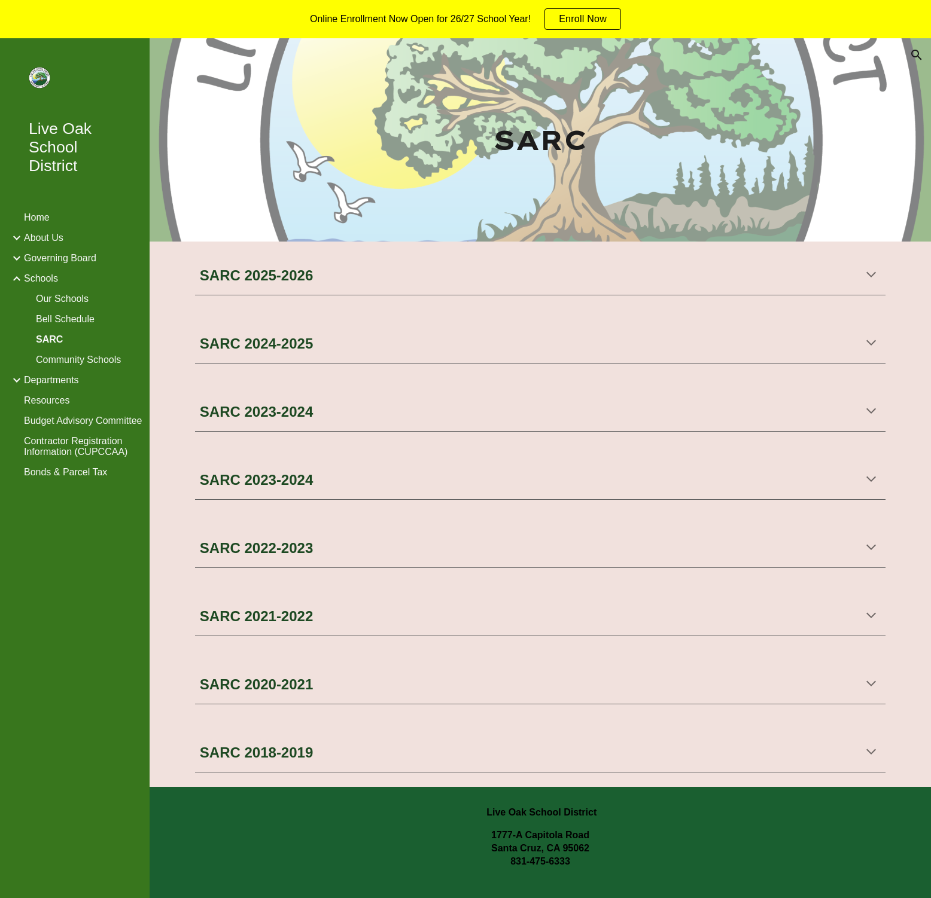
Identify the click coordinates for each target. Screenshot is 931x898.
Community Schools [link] (78, 360)
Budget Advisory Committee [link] (83, 421)
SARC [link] (49, 339)
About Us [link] (43, 238)
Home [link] (37, 217)
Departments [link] (51, 380)
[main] (540, 140)
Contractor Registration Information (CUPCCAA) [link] (75, 446)
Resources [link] (46, 400)
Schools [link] (41, 278)
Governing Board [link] (60, 258)
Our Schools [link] (62, 299)
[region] (465, 19)
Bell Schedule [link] (65, 319)
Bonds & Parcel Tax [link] (65, 472)
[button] (916, 55)
